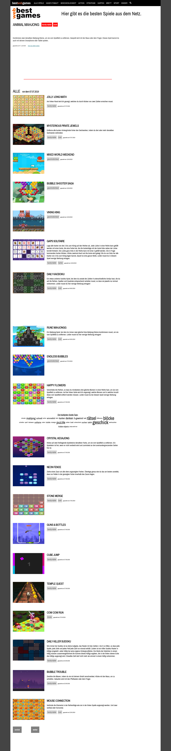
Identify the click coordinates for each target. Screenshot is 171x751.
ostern (43, 422)
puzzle (61, 422)
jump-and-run (73, 426)
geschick (100, 422)
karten (62, 418)
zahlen (68, 422)
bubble (48, 422)
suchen (84, 422)
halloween (31, 422)
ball (85, 418)
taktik (90, 422)
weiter (35, 729)
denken (69, 418)
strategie (53, 422)
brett (55, 24)
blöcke (108, 418)
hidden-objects (63, 426)
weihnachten (112, 422)
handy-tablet (47, 24)
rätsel (91, 418)
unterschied (77, 422)
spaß (26, 422)
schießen (21, 422)
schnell (39, 418)
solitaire (37, 422)
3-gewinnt (78, 418)
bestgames (21, 3)
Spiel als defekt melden (33, 46)
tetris (57, 418)
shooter (23, 418)
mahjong (31, 418)
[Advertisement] (142, 64)
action (44, 418)
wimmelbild (51, 418)
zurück (17, 729)
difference (99, 418)
